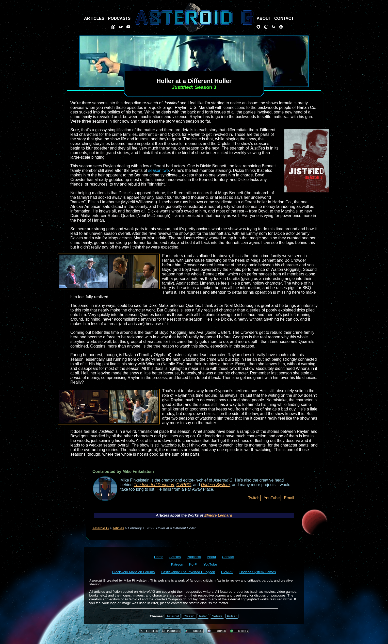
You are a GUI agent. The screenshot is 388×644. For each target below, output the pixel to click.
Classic (189, 616)
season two (158, 170)
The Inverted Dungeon (154, 485)
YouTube (272, 498)
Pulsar (232, 616)
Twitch (254, 498)
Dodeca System (215, 485)
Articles (118, 528)
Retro (203, 616)
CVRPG (183, 485)
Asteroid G (100, 528)
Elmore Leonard (218, 515)
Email (289, 498)
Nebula (217, 616)
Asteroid (173, 616)
